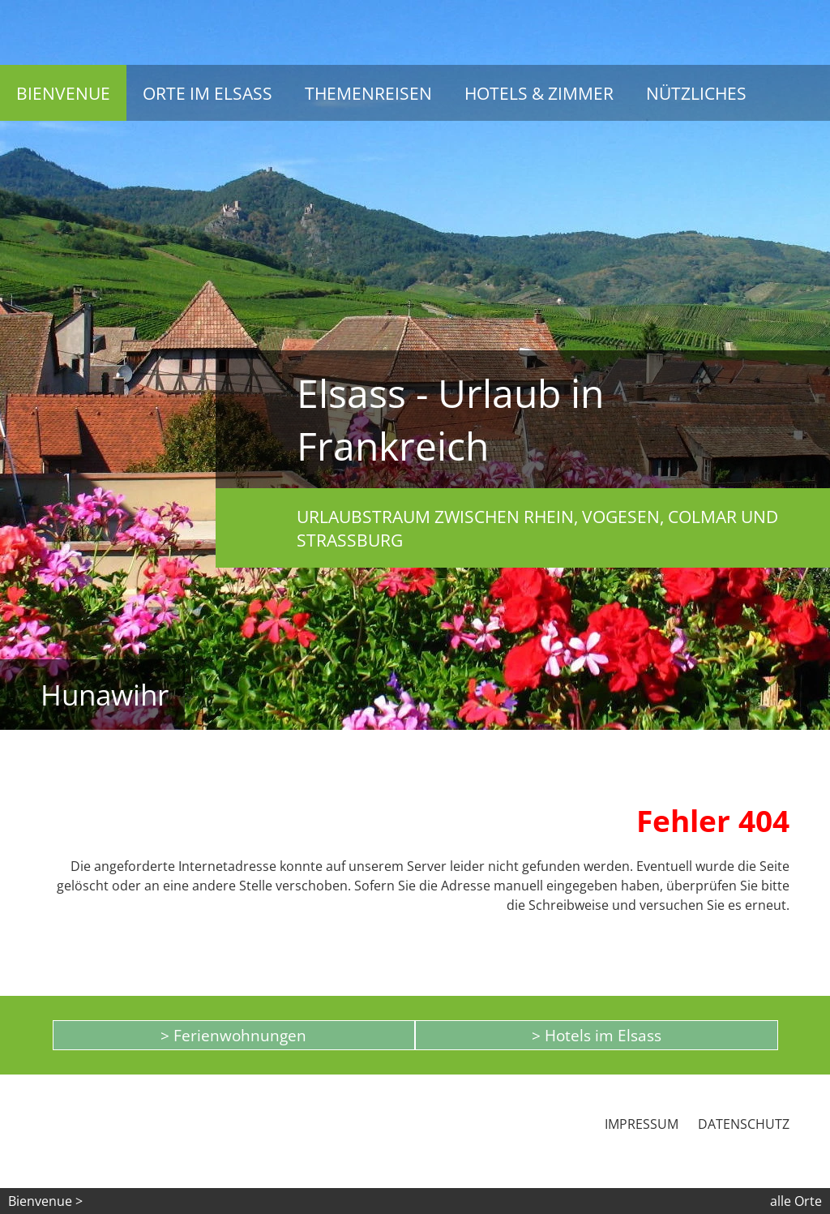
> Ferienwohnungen (233, 1035)
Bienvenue (63, 93)
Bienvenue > (45, 1201)
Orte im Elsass (207, 93)
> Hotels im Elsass (596, 1035)
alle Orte (796, 1201)
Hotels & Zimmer (539, 93)
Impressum (641, 1124)
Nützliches (696, 93)
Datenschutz (743, 1124)
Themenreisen (368, 93)
